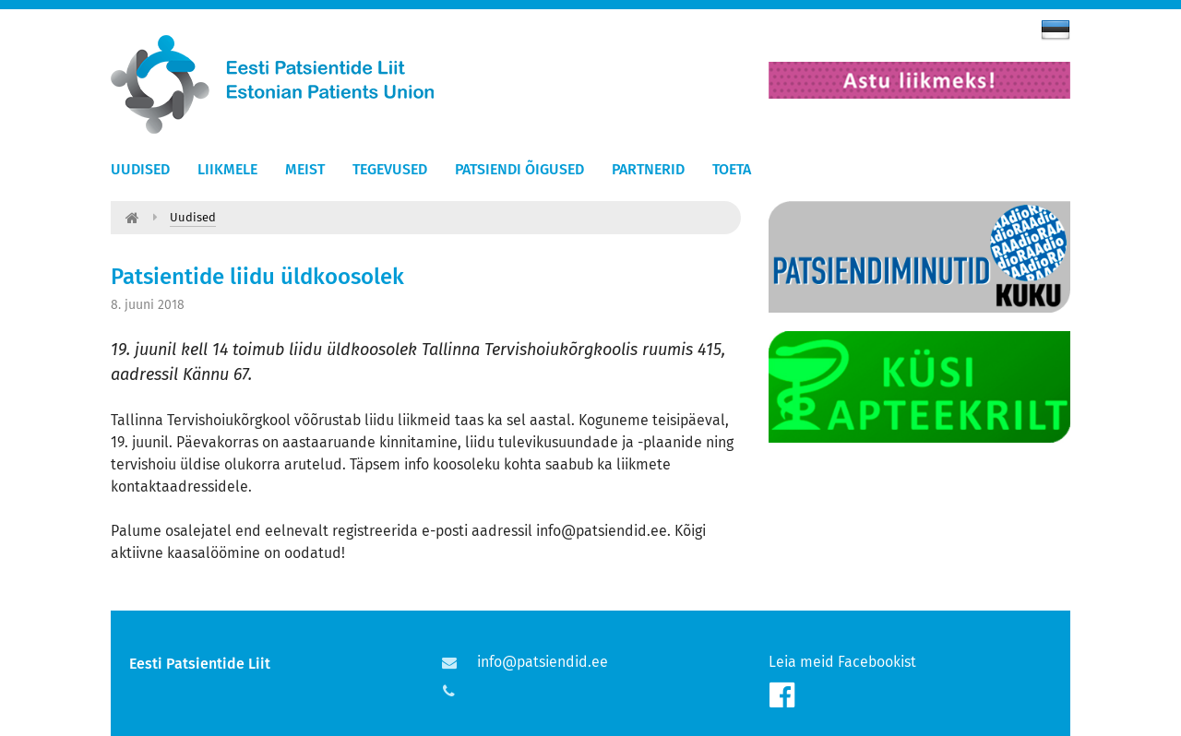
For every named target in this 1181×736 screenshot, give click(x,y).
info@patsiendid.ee (542, 661)
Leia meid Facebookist (842, 661)
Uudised (140, 169)
